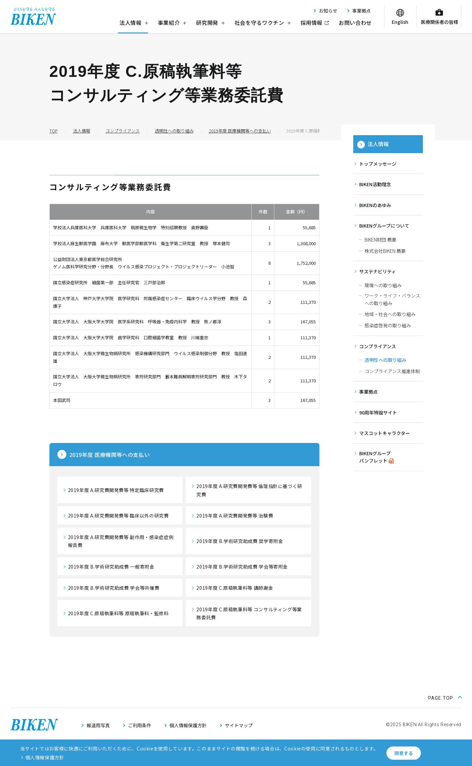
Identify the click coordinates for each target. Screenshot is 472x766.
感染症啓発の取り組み (388, 325)
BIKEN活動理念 (375, 184)
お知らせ (328, 10)
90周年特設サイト (378, 412)
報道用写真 (98, 725)
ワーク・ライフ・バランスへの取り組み (392, 299)
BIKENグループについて (384, 225)
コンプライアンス (377, 346)
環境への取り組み (383, 285)
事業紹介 (172, 23)
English (400, 22)
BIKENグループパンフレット (375, 457)
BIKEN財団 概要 (380, 239)
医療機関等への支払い (109, 455)
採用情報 (312, 22)
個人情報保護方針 (188, 725)
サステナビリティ (377, 271)
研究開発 (210, 23)
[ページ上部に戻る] (444, 697)
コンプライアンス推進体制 (392, 371)
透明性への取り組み (385, 359)
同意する (403, 753)
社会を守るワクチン (263, 23)
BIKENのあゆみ (375, 205)
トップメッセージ (377, 163)
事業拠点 (361, 10)
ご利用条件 (139, 725)
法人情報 (133, 23)
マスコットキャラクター (384, 433)
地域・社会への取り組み (390, 314)
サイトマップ (239, 725)
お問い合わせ (355, 23)
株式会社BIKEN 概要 (385, 250)
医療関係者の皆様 (439, 22)
